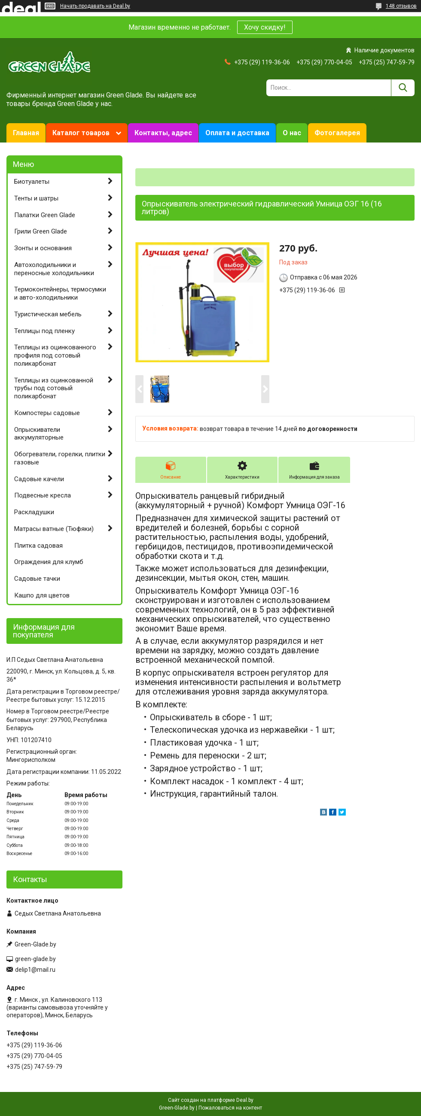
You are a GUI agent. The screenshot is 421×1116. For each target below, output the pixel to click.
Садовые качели (39, 479)
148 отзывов (401, 6)
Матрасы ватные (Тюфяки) (54, 529)
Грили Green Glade (40, 231)
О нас (292, 133)
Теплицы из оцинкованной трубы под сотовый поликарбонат (53, 388)
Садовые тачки (37, 578)
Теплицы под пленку (44, 331)
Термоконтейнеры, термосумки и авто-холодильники (60, 293)
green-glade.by (35, 958)
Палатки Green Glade (44, 215)
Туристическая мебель (48, 314)
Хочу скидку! (265, 27)
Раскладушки (34, 512)
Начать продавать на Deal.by (95, 6)
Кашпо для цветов (42, 595)
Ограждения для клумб (48, 562)
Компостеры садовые (47, 413)
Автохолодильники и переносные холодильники (54, 269)
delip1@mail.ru (35, 969)
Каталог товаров (81, 133)
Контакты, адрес (163, 133)
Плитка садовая (38, 545)
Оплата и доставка (237, 133)
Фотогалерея (337, 133)
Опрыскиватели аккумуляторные (39, 434)
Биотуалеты (31, 181)
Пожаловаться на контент (230, 1108)
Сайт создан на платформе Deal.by (210, 1100)
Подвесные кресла (42, 495)
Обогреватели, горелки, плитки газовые (59, 458)
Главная (26, 133)
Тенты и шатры (36, 198)
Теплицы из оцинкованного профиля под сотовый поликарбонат (55, 355)
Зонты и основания (43, 248)
